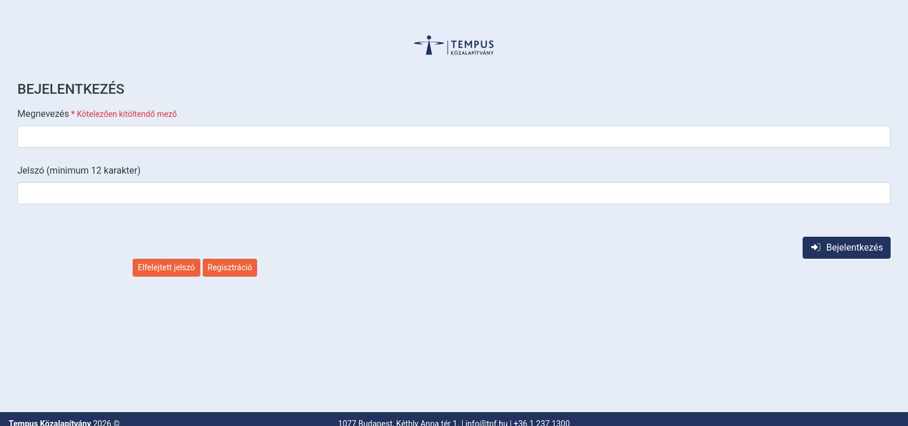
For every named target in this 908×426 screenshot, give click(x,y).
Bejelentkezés (846, 247)
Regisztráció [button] (230, 267)
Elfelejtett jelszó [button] (166, 267)
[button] (454, 45)
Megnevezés (97, 113)
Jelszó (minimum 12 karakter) (79, 170)
